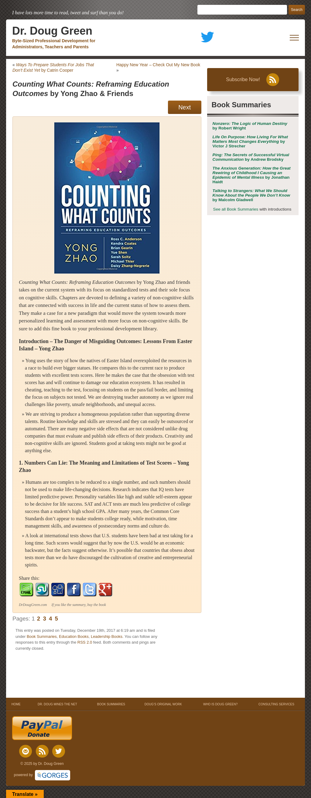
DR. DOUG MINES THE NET (57, 704)
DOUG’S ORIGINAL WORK (163, 704)
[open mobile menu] (294, 37)
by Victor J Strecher (250, 141)
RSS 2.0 (84, 642)
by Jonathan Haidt (252, 175)
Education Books (74, 636)
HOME (16, 704)
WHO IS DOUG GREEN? (220, 704)
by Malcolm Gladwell (251, 195)
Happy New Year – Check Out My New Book (158, 64)
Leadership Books (106, 636)
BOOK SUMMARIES (111, 704)
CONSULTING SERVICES (276, 704)
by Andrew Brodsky (251, 157)
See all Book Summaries (235, 209)
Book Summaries (42, 636)
